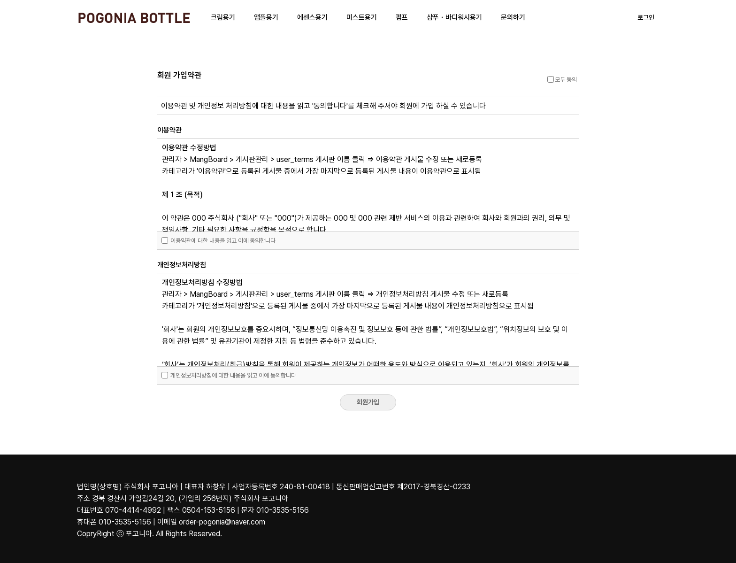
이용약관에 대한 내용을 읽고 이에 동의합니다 (218, 240)
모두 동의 (562, 79)
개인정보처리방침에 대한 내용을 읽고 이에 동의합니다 (228, 375)
